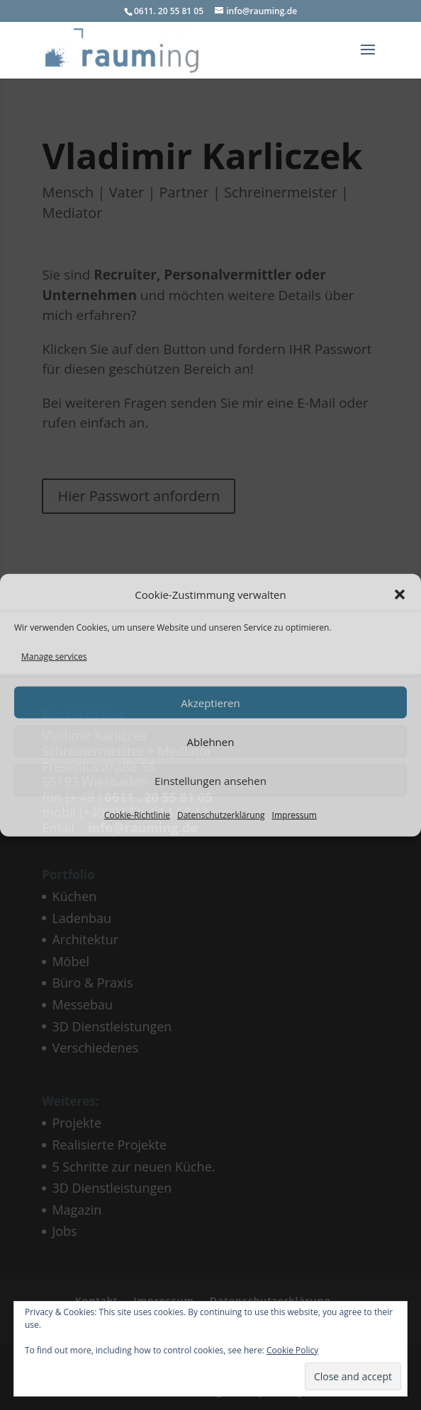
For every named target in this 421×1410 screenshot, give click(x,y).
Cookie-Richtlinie (137, 815)
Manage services (53, 656)
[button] (400, 595)
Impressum (294, 815)
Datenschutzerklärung (221, 815)
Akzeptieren (210, 702)
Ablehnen (211, 741)
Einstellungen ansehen (210, 780)
